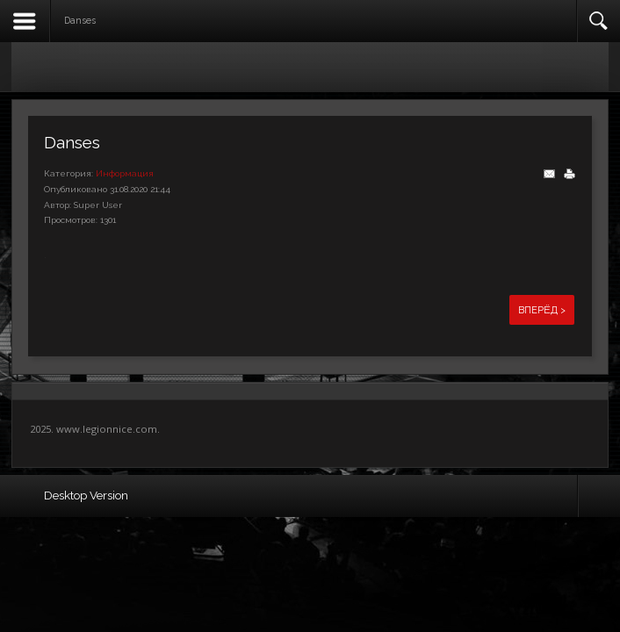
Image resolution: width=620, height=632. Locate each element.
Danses (72, 142)
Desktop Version (86, 495)
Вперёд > (542, 310)
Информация (125, 173)
